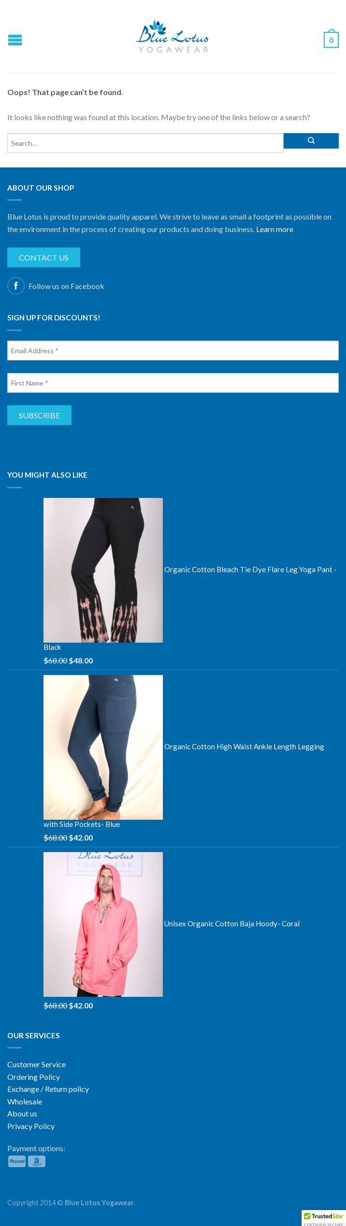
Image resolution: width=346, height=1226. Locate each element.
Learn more (274, 229)
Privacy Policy (31, 1125)
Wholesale (24, 1101)
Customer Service (36, 1064)
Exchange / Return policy (48, 1088)
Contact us (44, 257)
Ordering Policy (33, 1076)
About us (22, 1113)
